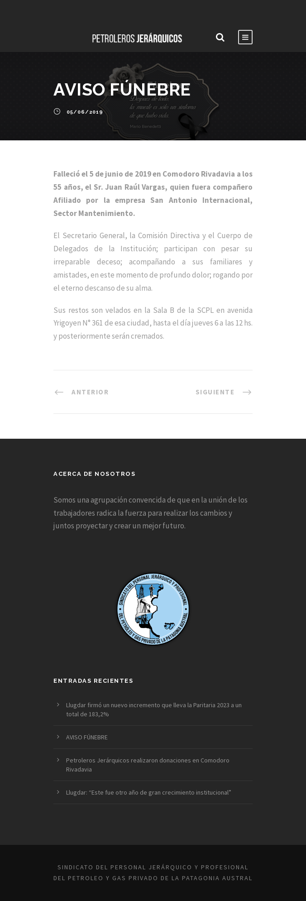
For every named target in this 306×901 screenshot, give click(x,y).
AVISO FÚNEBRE (87, 737)
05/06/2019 (85, 112)
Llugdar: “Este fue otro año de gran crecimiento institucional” (148, 792)
